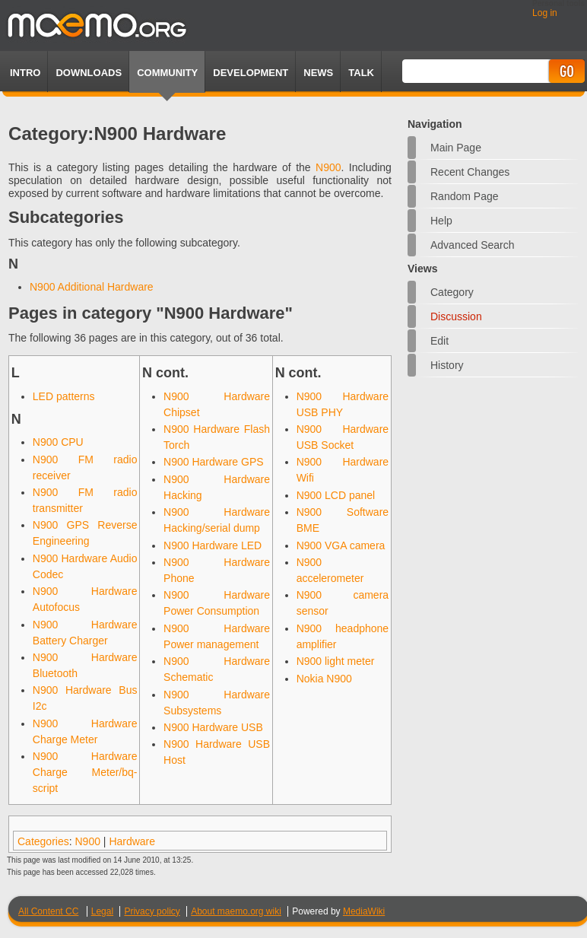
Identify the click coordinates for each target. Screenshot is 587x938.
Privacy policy (151, 911)
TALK (361, 72)
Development (250, 72)
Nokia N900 (324, 678)
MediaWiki (364, 911)
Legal (102, 911)
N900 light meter (336, 661)
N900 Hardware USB (213, 727)
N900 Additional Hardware (92, 287)
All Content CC (48, 911)
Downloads (89, 72)
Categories (43, 841)
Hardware (132, 841)
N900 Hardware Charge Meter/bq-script (85, 772)
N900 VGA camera (341, 545)
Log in (544, 13)
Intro (25, 72)
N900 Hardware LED (212, 545)
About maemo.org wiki (236, 911)
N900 (328, 167)
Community (167, 72)
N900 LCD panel (336, 495)
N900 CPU (58, 442)
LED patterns (64, 396)
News (318, 72)
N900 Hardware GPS (213, 462)
